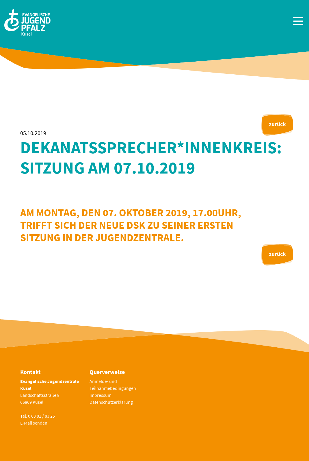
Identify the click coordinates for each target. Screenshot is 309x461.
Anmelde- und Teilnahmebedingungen (113, 384)
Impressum (100, 395)
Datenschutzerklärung (111, 402)
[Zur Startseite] (27, 21)
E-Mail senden (33, 423)
